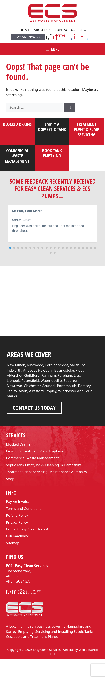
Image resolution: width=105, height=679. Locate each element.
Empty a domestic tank (52, 126)
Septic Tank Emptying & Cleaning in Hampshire (44, 485)
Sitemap (12, 563)
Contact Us (65, 30)
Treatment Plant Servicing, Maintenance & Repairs (46, 492)
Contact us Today (34, 428)
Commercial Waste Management (32, 478)
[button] (10, 248)
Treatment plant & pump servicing (86, 129)
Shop (83, 30)
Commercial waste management (17, 156)
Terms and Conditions (23, 529)
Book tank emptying (52, 153)
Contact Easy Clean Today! (27, 549)
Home (25, 30)
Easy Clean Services (47, 670)
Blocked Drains (17, 124)
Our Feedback (17, 556)
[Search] (69, 107)
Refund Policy (17, 535)
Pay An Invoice (28, 37)
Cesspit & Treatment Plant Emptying (35, 471)
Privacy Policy (17, 542)
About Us (42, 30)
